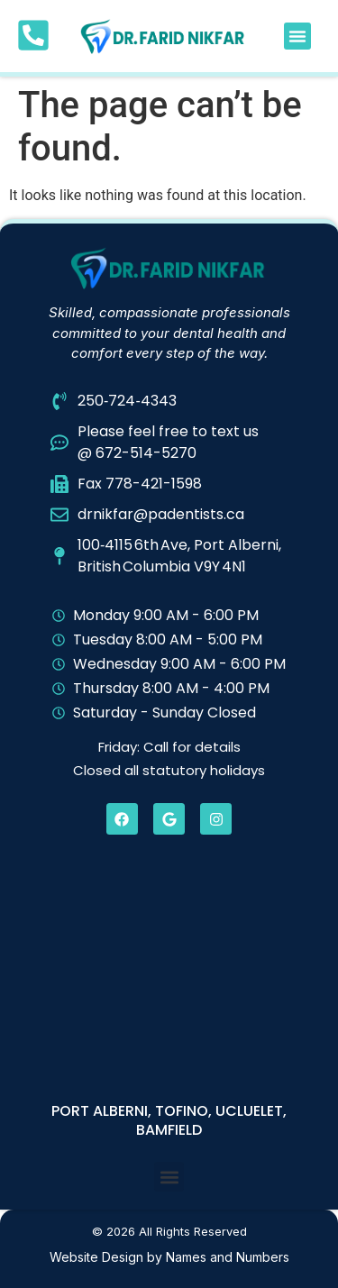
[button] (297, 36)
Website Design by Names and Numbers (169, 1257)
